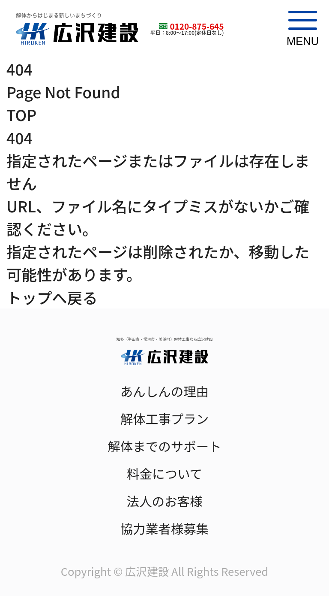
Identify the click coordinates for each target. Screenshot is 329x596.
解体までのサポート (164, 446)
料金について (164, 473)
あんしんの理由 (164, 391)
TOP (21, 114)
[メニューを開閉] (299, 29)
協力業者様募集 (164, 528)
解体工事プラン (164, 418)
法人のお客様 (164, 501)
